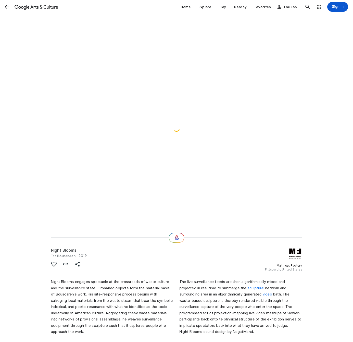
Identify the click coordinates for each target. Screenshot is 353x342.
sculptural (256, 288)
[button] (7, 7)
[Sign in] (337, 7)
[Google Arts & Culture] (36, 7)
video (267, 294)
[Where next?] (176, 238)
